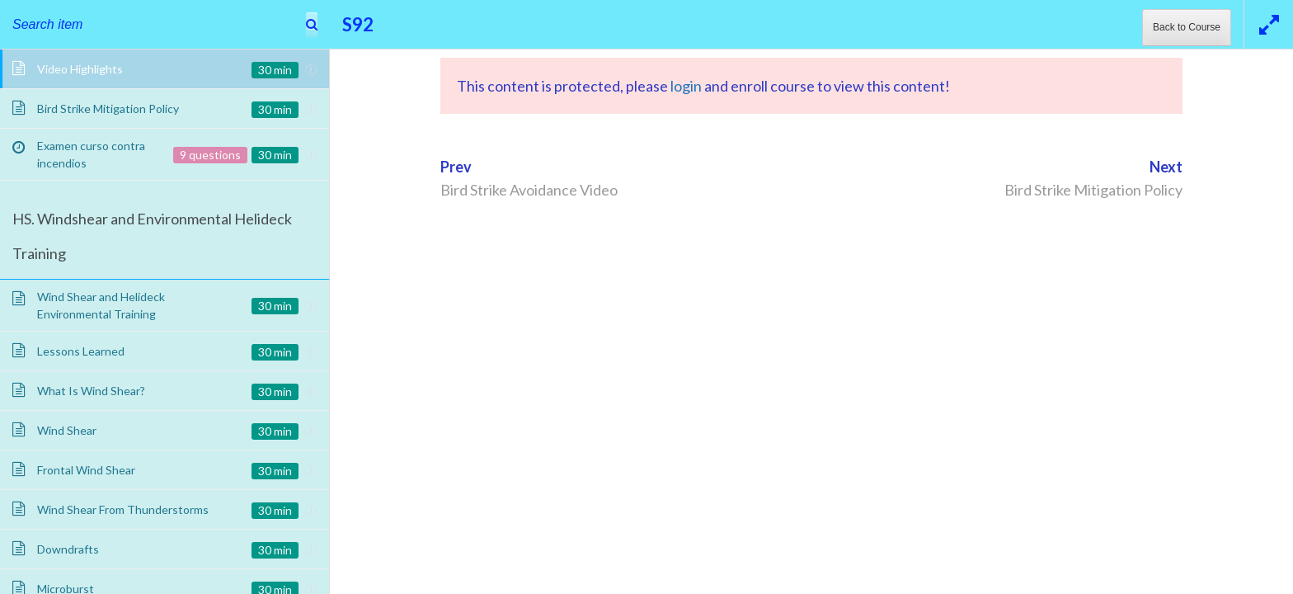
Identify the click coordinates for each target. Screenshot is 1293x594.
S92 (358, 24)
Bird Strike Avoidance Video (529, 190)
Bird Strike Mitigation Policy (1093, 190)
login (686, 86)
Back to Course (1186, 27)
